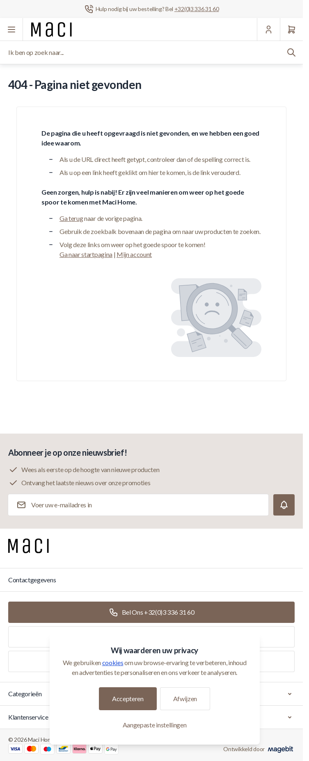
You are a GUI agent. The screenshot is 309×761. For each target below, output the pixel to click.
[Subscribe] (284, 505)
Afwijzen (185, 698)
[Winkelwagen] (291, 29)
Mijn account (134, 254)
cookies (113, 662)
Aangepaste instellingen (155, 725)
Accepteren (128, 698)
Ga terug (71, 218)
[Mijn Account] (268, 29)
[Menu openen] (11, 29)
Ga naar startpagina (86, 254)
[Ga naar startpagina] (51, 29)
